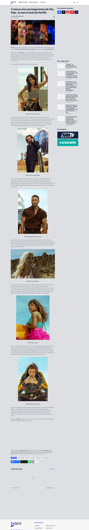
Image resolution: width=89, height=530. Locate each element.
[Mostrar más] (36, 461)
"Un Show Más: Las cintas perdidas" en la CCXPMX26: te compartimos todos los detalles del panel (72, 74)
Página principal (22, 2)
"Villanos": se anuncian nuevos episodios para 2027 (71, 66)
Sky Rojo (32, 457)
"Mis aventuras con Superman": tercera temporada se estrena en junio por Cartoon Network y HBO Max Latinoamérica (71, 86)
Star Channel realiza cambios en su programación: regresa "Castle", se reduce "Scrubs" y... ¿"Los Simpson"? (71, 120)
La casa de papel (21, 457)
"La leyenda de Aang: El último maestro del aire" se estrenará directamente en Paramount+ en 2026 (72, 97)
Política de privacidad (50, 525)
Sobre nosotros (33, 2)
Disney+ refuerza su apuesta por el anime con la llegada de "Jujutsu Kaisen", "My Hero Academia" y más (72, 108)
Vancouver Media (45, 457)
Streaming (38, 457)
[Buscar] (76, 2)
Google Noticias (38, 528)
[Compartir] (53, 17)
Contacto (43, 2)
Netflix (27, 457)
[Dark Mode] (73, 2)
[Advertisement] (67, 37)
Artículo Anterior (15, 487)
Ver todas (51, 469)
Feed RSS (37, 525)
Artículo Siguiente (50, 487)
